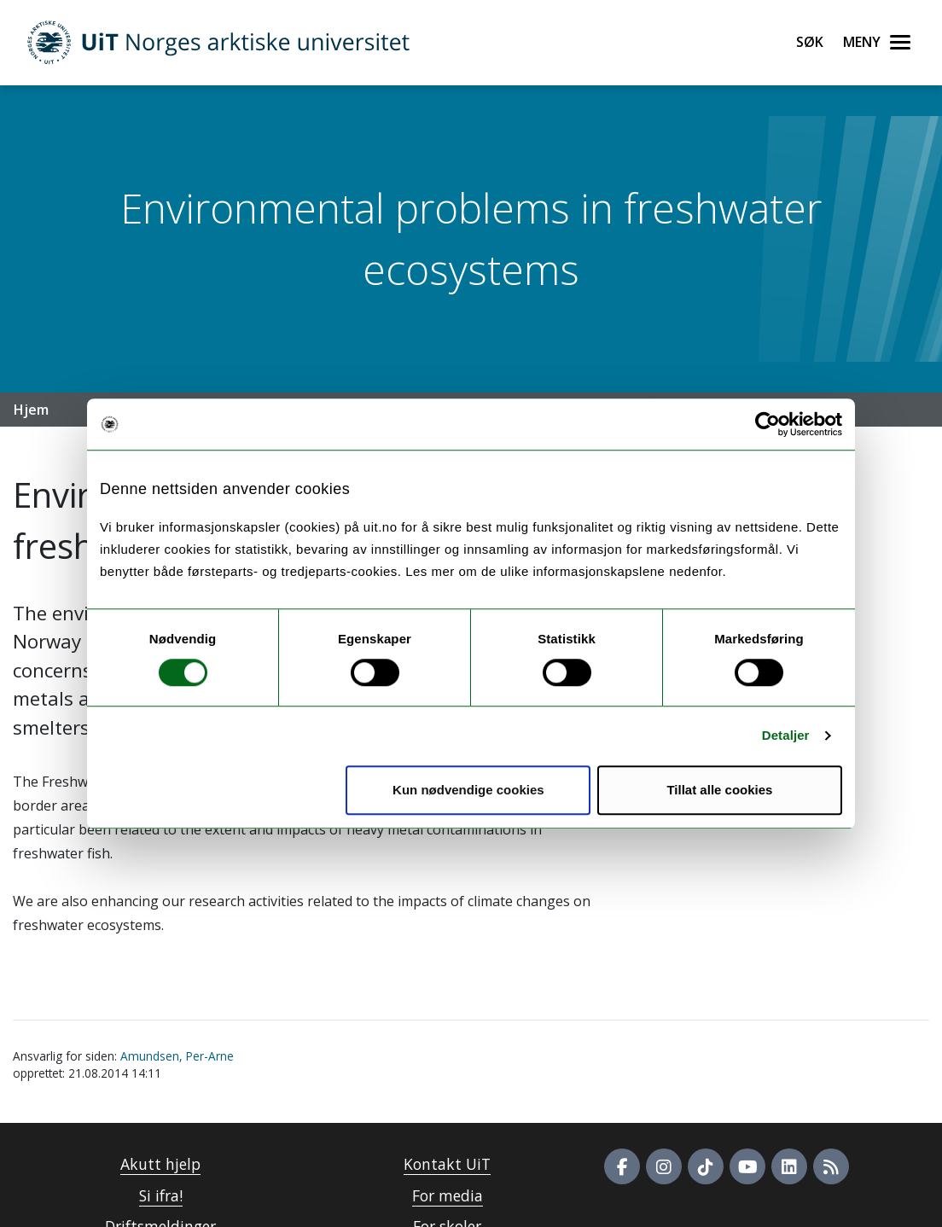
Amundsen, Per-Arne (177, 1056)
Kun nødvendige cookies (468, 789)
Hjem (31, 409)
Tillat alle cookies (719, 789)
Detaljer (786, 735)
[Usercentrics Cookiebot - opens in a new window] (767, 424)
